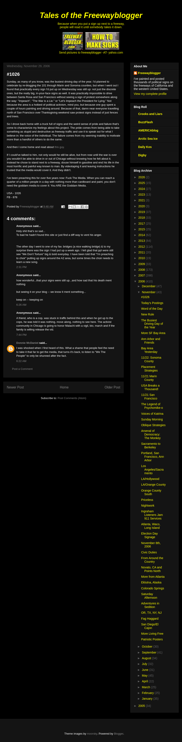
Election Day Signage (149, 535)
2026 (142, 177)
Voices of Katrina (152, 413)
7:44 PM (21, 334)
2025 (142, 183)
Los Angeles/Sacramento (152, 469)
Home (64, 387)
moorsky (92, 733)
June (145, 670)
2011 (142, 252)
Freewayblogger (149, 73)
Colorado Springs (152, 588)
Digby (142, 155)
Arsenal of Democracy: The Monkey (151, 434)
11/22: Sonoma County (151, 359)
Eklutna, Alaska (151, 582)
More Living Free (152, 633)
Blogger (118, 733)
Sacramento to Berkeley (150, 445)
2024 (142, 189)
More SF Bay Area (153, 333)
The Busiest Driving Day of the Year (152, 324)
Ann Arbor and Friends (150, 340)
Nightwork (147, 505)
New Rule (147, 314)
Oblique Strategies (153, 425)
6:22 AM (21, 361)
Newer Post (15, 387)
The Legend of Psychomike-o (152, 405)
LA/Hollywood (150, 479)
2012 (142, 246)
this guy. (60, 147)
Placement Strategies (149, 368)
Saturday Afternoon (149, 595)
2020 (142, 206)
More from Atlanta (153, 576)
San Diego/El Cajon (150, 626)
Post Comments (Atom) (72, 398)
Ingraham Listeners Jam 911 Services (152, 515)
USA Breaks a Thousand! (150, 387)
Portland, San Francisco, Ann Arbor (152, 456)
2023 (142, 194)
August (147, 658)
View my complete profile (150, 93)
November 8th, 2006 (151, 544)
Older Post (112, 387)
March (146, 687)
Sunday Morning (152, 419)
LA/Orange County (153, 484)
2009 (142, 264)
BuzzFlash (145, 122)
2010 (142, 258)
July (145, 664)
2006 (142, 281)
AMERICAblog (148, 130)
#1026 (145, 297)
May (145, 675)
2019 (142, 212)
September (149, 652)
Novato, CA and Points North (151, 569)
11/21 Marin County (149, 377)
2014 (142, 235)
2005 (142, 705)
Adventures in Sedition (150, 605)
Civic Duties (149, 552)
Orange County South (151, 492)
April (145, 681)
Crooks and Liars (150, 114)
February (148, 693)
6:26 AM (21, 304)
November (149, 292)
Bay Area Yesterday (149, 350)
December (149, 286)
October (147, 646)
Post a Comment (22, 368)
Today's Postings (152, 303)
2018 (142, 217)
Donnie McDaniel (27, 342)
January (147, 698)
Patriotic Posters (152, 639)
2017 (142, 223)
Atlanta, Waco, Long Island (150, 525)
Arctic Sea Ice (148, 138)
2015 (142, 229)
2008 (142, 269)
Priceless (147, 500)
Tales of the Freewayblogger (91, 15)
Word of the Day (152, 308)
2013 (142, 240)
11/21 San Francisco (149, 396)
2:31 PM (21, 267)
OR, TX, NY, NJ (151, 612)
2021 (142, 200)
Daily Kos (145, 147)
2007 (142, 275)
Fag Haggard (150, 618)
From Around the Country (152, 559)
